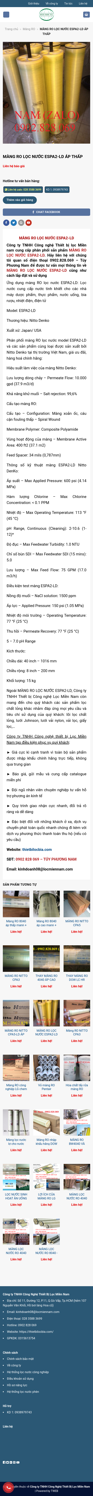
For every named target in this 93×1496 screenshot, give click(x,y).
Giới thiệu (33, 3)
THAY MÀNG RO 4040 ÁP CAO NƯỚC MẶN (46, 979)
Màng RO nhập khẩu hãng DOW (46, 1142)
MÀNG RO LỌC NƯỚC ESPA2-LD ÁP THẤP (46, 1034)
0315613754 (26, 1338)
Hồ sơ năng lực (17, 1385)
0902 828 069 (27, 1325)
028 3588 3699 (32, 1318)
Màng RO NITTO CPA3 (77, 1032)
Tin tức (68, 3)
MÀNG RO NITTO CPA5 (76, 923)
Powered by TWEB (47, 1491)
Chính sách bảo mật (20, 1359)
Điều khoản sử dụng (20, 1378)
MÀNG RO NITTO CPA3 (16, 978)
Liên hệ (83, 3)
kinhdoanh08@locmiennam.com (37, 1312)
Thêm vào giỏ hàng (20, 200)
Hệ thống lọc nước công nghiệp (28, 1372)
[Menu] (6, 15)
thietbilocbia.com (37, 849)
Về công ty (52, 3)
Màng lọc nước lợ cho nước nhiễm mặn (16, 1143)
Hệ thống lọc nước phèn (23, 1392)
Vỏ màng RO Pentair (46, 1087)
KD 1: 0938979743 (19, 1412)
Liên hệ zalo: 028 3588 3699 (23, 189)
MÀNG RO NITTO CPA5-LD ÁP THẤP (16, 1034)
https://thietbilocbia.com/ (36, 1331)
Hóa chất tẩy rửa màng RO (77, 1087)
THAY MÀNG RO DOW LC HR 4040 (77, 979)
